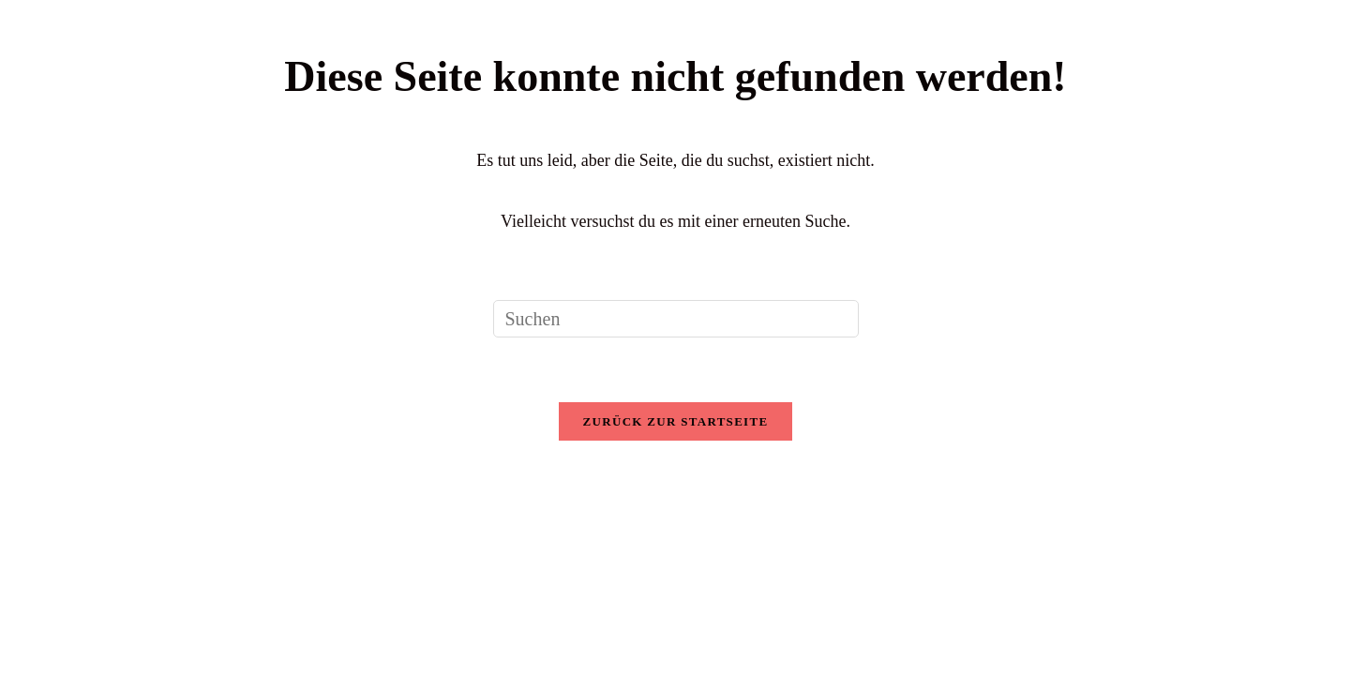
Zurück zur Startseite (676, 421)
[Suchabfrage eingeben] (676, 319)
